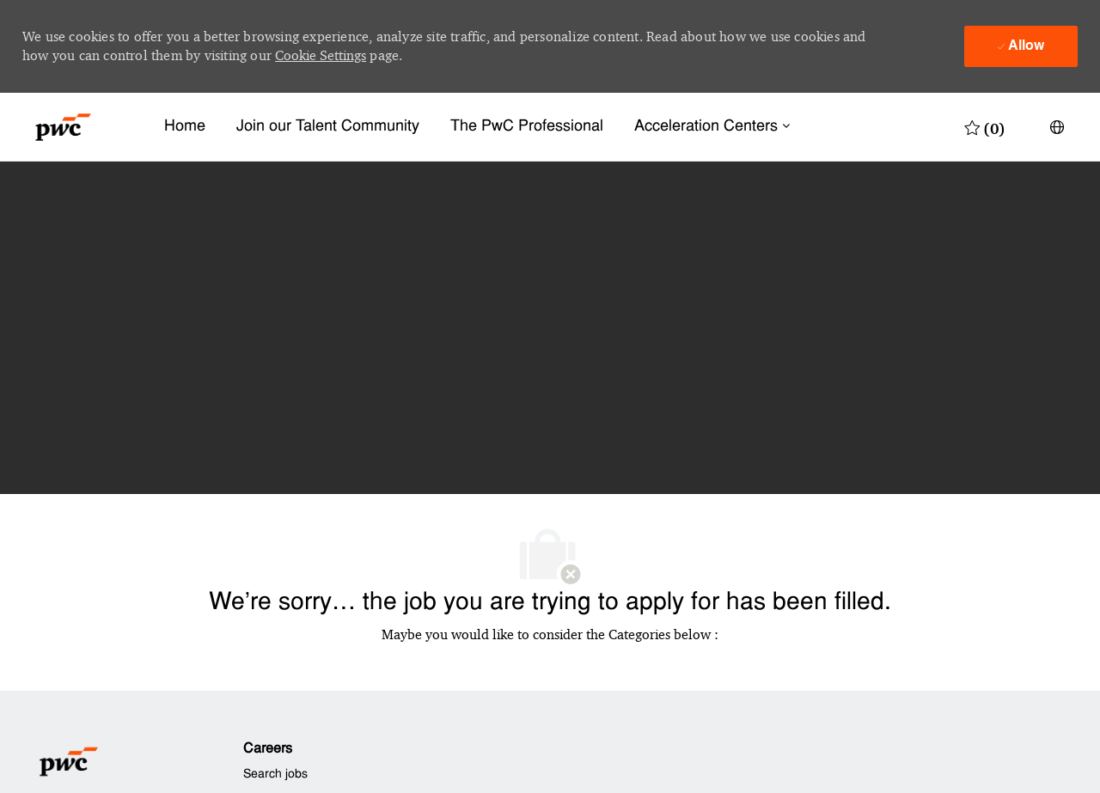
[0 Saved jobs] (984, 127)
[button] (1057, 127)
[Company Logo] (63, 127)
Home (184, 127)
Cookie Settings (320, 55)
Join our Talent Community (327, 127)
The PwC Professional (526, 127)
